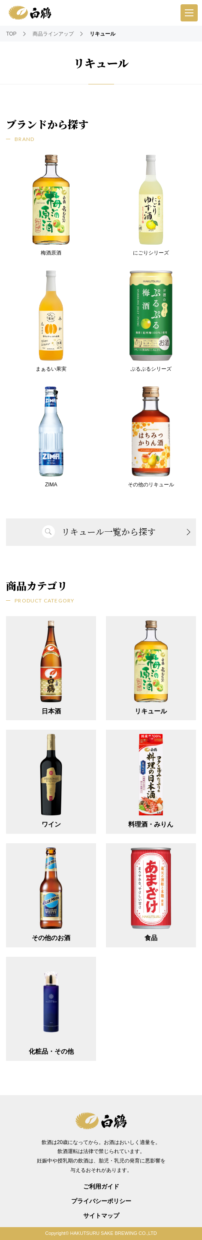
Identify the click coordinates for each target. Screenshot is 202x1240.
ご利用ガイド (101, 1186)
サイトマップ (101, 1216)
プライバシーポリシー (101, 1201)
